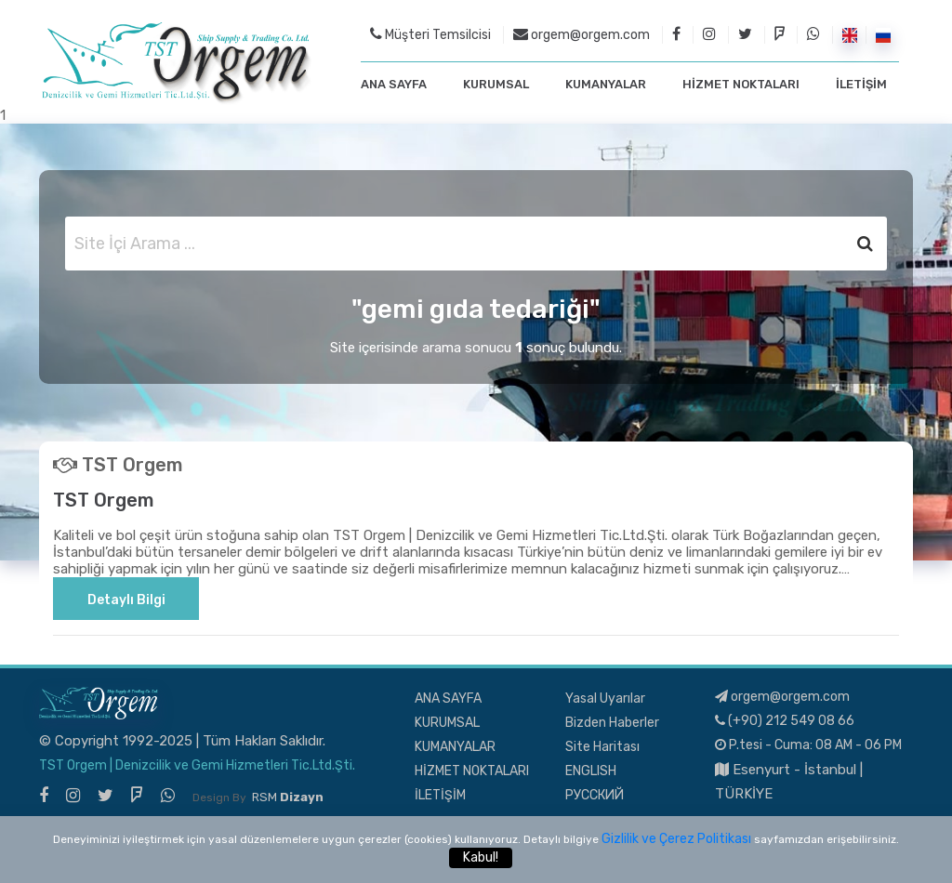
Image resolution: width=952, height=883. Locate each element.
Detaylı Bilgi (126, 600)
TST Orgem (103, 500)
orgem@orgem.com (581, 34)
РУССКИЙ (594, 795)
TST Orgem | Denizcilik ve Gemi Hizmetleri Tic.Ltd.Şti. (197, 765)
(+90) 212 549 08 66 (784, 721)
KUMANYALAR (605, 84)
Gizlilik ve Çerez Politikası (676, 839)
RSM (288, 797)
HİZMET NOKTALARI (741, 84)
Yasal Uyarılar (605, 698)
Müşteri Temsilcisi (430, 34)
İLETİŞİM (861, 84)
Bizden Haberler (612, 723)
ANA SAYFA (394, 84)
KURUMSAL (496, 84)
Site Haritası (602, 747)
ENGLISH (590, 771)
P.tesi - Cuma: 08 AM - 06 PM (808, 745)
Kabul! (480, 857)
